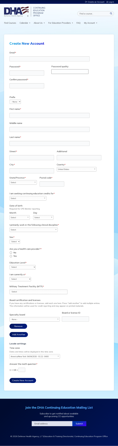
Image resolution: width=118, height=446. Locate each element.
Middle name (15, 123)
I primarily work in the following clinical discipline (33, 224)
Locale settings (17, 343)
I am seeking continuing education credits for (31, 193)
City (11, 164)
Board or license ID (71, 312)
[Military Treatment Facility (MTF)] (16, 291)
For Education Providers (59, 23)
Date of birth (15, 205)
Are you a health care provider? (24, 249)
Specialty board (17, 314)
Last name (14, 137)
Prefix (12, 97)
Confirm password (18, 79)
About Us (38, 23)
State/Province (17, 177)
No (14, 252)
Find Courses (10, 23)
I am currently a (17, 274)
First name (14, 109)
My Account (89, 23)
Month (12, 212)
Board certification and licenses (25, 300)
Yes (15, 256)
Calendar (24, 23)
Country (60, 164)
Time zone (14, 348)
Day (35, 212)
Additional (62, 151)
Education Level (17, 262)
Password (14, 66)
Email (12, 52)
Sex (11, 237)
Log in (111, 2)
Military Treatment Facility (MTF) (26, 286)
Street (12, 151)
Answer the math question (22, 364)
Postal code (45, 177)
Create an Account (96, 2)
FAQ (78, 23)
